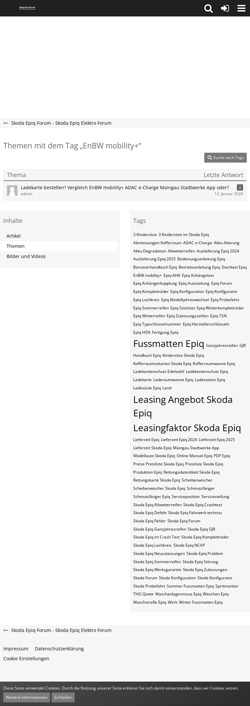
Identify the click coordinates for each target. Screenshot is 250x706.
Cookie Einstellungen (26, 658)
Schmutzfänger (201, 488)
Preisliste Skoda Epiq (204, 464)
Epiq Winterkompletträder (220, 308)
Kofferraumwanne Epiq (214, 363)
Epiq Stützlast (182, 308)
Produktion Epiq (147, 472)
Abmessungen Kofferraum (157, 243)
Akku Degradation (149, 251)
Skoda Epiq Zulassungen (205, 569)
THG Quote (143, 594)
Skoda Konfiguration (177, 578)
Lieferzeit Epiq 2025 (217, 439)
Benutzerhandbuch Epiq (155, 267)
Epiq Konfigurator (222, 291)
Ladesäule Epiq (147, 388)
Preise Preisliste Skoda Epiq (158, 464)
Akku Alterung (226, 243)
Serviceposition (186, 496)
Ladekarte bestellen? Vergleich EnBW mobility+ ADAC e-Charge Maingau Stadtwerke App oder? (125, 187)
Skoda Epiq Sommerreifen (157, 561)
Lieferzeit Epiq (146, 439)
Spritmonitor (226, 586)
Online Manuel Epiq (194, 455)
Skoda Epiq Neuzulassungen (159, 553)
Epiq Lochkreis (146, 299)
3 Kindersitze (145, 234)
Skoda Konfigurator (215, 578)
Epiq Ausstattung (194, 283)
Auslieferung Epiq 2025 (154, 259)
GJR (242, 345)
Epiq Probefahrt (225, 299)
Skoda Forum (145, 578)
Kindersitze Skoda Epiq (183, 355)
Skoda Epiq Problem (205, 553)
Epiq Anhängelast (198, 275)
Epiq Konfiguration (187, 291)
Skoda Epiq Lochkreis (152, 545)
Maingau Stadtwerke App (196, 448)
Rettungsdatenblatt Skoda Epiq (191, 472)
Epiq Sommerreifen (151, 308)
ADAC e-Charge (197, 243)
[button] (208, 8)
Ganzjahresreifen (222, 345)
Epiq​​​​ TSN (218, 316)
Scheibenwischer (197, 480)
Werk (172, 602)
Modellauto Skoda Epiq (154, 455)
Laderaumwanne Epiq (173, 379)
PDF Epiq (222, 455)
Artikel (14, 236)
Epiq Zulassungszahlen (188, 316)
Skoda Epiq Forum (183, 521)
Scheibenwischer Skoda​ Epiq (159, 488)
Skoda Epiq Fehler (149, 521)
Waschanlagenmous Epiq (178, 594)
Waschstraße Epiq (149, 602)
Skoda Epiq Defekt (149, 512)
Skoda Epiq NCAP (189, 545)
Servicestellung (215, 496)
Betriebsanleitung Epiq (199, 267)
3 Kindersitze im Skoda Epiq (184, 234)
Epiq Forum (221, 283)
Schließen (63, 697)
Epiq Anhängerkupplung (155, 283)
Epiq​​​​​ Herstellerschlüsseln (206, 324)
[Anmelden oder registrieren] (225, 8)
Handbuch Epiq (147, 355)
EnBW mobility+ (147, 275)
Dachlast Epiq (234, 267)
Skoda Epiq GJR (201, 529)
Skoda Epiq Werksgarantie (157, 569)
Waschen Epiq (216, 594)
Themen (16, 246)
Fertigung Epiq (165, 332)
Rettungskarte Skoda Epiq (156, 480)
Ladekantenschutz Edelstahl (158, 371)
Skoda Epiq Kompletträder (205, 537)
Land (166, 388)
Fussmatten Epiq (168, 343)
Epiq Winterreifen (149, 316)
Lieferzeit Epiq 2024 (179, 439)
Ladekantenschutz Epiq (207, 371)
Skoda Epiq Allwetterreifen (157, 505)
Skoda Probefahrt (149, 586)
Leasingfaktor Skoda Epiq (187, 427)
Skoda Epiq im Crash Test (156, 537)
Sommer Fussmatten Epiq (190, 586)
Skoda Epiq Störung (200, 561)
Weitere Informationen (26, 697)
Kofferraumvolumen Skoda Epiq (162, 363)
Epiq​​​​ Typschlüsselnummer (157, 324)
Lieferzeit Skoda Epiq (152, 448)
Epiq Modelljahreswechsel (185, 299)
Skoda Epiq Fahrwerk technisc (195, 512)
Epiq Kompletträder (151, 291)
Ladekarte (142, 379)
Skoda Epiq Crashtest (202, 505)
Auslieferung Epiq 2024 (218, 251)
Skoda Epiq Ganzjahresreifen (159, 529)
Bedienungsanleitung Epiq (201, 259)
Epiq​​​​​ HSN (141, 332)
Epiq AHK (171, 275)
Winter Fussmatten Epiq (200, 602)
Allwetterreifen (181, 251)
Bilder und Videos (26, 256)
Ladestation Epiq (210, 379)
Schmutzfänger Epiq (151, 496)
